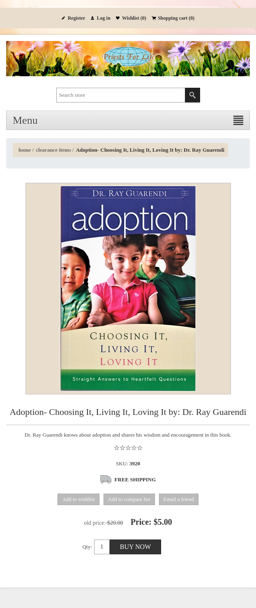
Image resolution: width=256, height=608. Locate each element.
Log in (104, 18)
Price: (141, 521)
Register (76, 18)
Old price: (95, 523)
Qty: (87, 547)
